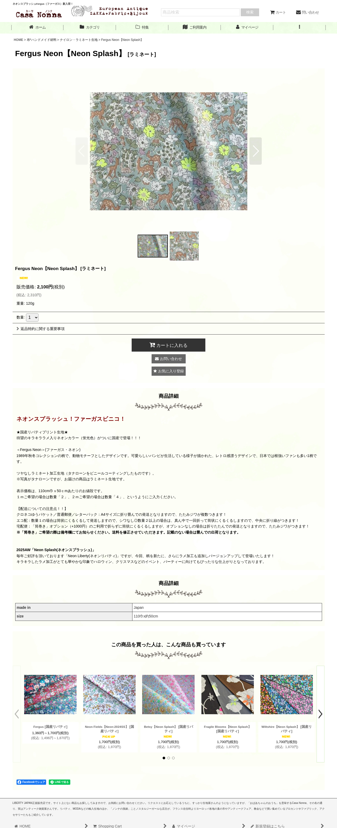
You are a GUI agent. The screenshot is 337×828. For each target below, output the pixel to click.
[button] (299, 27)
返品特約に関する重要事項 (41, 329)
